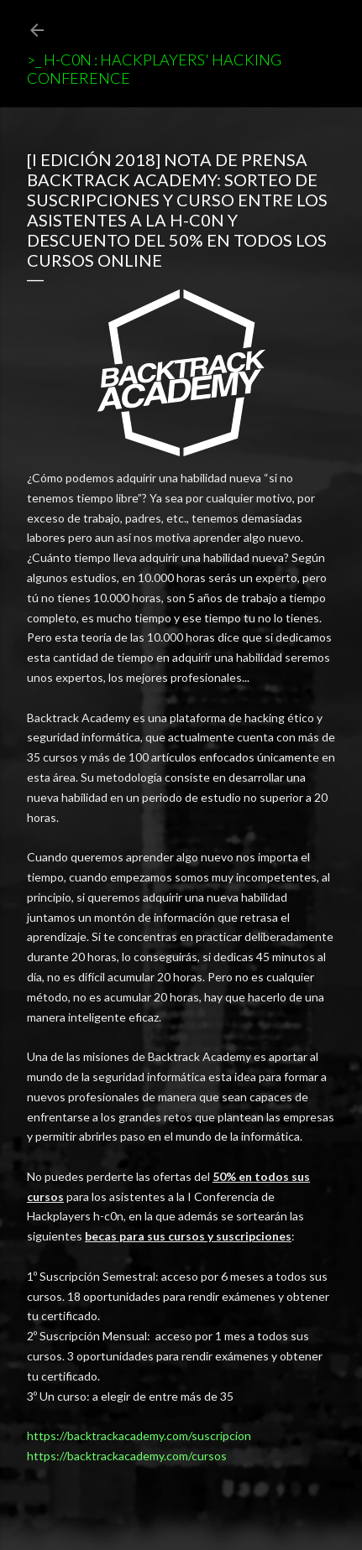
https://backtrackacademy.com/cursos (127, 1456)
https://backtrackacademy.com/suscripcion (139, 1435)
